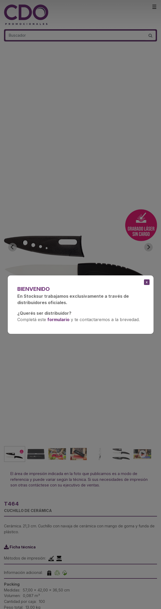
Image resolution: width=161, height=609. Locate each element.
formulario (58, 319)
